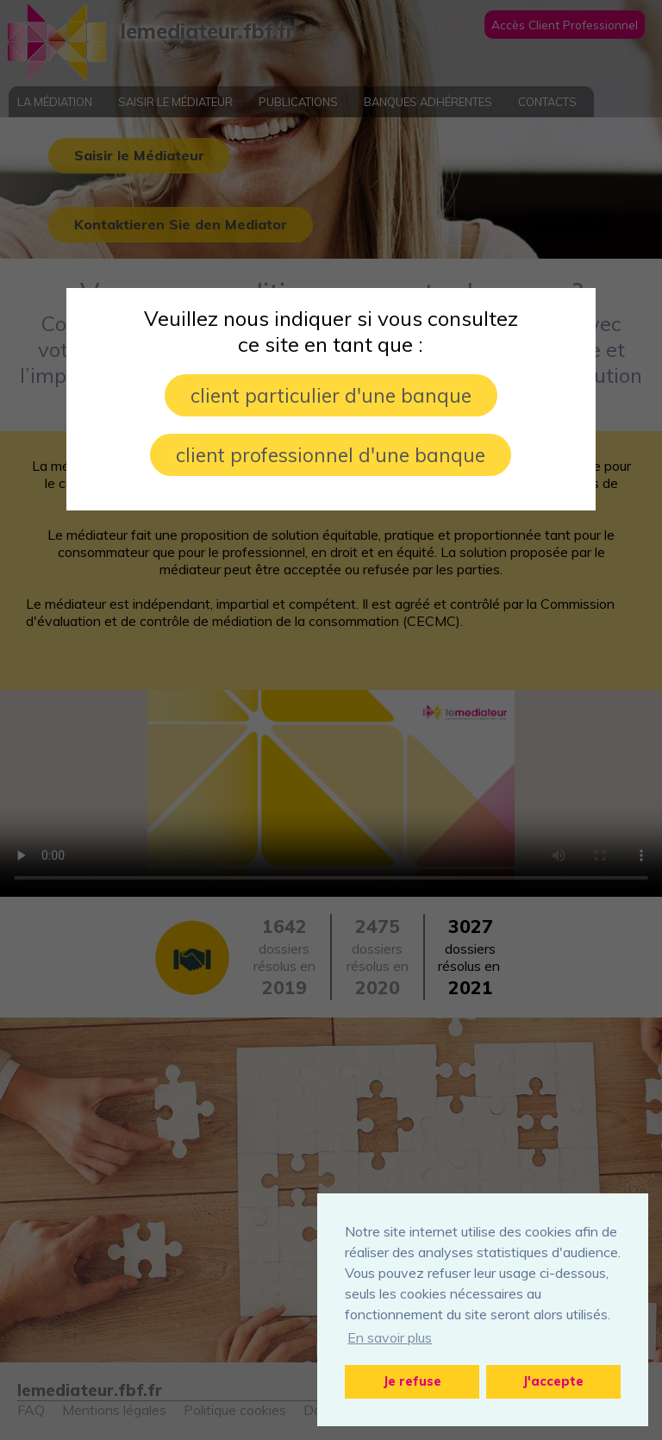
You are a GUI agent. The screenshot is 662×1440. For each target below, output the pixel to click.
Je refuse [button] (412, 1381)
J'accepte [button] (553, 1381)
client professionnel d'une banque (330, 454)
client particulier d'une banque (331, 395)
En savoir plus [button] (389, 1337)
